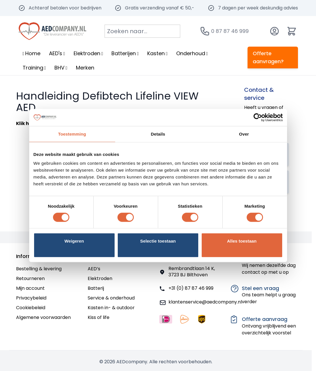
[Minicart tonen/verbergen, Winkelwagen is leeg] (291, 31)
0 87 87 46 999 (230, 31)
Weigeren (74, 241)
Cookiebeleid (30, 307)
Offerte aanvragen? (268, 57)
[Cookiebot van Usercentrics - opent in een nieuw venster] (258, 117)
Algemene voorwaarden (43, 317)
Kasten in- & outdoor (111, 307)
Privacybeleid (31, 298)
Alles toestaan (241, 241)
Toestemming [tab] (72, 133)
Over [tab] (244, 133)
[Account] (274, 31)
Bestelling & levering (39, 268)
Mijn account (30, 288)
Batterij (96, 288)
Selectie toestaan (158, 241)
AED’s (94, 268)
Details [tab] (158, 133)
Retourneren (30, 278)
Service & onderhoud (111, 298)
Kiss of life (98, 317)
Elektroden (100, 278)
